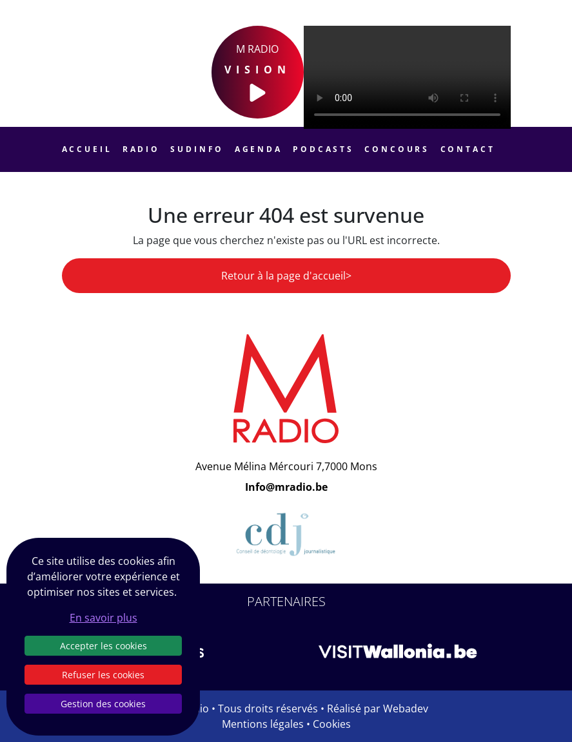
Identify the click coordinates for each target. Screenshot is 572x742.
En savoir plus (103, 618)
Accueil (87, 149)
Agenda (258, 149)
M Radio (257, 72)
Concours (396, 149)
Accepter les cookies (103, 646)
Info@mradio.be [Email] (286, 487)
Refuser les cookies (103, 675)
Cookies (332, 724)
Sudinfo (197, 149)
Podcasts (323, 149)
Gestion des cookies (103, 704)
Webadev (405, 708)
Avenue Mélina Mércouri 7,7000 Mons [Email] (286, 466)
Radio (141, 149)
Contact (467, 149)
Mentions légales (263, 724)
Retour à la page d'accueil (283, 276)
